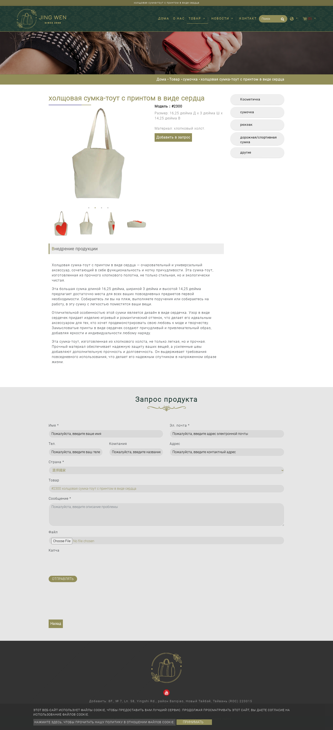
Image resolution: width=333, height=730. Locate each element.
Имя (54, 425)
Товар (174, 79)
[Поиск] (273, 19)
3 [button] (101, 208)
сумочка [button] (247, 112)
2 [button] (95, 208)
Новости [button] (221, 18)
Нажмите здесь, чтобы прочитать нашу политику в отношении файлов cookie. (104, 722)
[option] (98, 155)
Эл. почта (180, 425)
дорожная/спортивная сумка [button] (258, 140)
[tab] (257, 99)
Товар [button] (195, 18)
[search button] (282, 20)
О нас (179, 18)
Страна (56, 462)
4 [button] (108, 208)
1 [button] (89, 208)
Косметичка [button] (250, 99)
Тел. (52, 444)
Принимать (193, 722)
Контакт (248, 18)
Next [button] (144, 155)
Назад (55, 624)
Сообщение (60, 499)
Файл (53, 532)
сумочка (190, 79)
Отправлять (63, 579)
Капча (54, 550)
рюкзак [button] (246, 125)
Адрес (175, 444)
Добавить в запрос (173, 137)
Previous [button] (52, 155)
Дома (164, 18)
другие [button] (245, 152)
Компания (118, 444)
